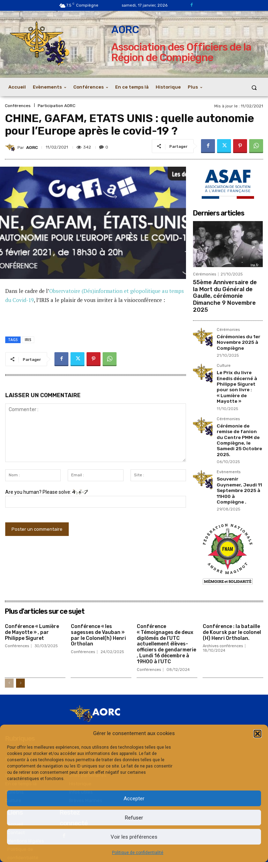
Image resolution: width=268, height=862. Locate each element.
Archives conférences (223, 606)
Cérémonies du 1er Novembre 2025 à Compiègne (236, 330)
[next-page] (20, 642)
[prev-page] (9, 642)
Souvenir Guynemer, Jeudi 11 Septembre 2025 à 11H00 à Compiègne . (238, 454)
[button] (257, 733)
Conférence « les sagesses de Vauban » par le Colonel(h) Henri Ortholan (98, 595)
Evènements (228, 440)
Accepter (134, 798)
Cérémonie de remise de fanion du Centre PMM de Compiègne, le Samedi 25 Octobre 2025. (240, 412)
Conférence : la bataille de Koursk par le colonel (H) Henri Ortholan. (232, 592)
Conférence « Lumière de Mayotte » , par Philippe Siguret (32, 592)
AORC (32, 147)
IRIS (28, 339)
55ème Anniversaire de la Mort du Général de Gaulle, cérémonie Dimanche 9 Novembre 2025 (225, 290)
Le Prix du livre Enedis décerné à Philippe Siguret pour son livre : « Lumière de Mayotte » (239, 368)
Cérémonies (204, 274)
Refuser (134, 818)
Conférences (18, 106)
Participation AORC (56, 106)
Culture (224, 352)
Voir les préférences (134, 837)
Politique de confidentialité (137, 852)
